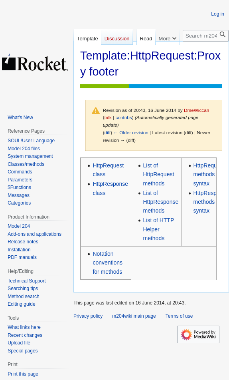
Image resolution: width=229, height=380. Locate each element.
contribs (124, 117)
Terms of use (179, 316)
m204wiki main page (134, 316)
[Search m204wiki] (206, 58)
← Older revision (130, 132)
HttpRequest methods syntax (209, 174)
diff (108, 132)
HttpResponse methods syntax (211, 202)
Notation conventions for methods (107, 263)
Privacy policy (88, 316)
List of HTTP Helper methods (158, 229)
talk (108, 117)
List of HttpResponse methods (161, 202)
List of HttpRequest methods (158, 174)
